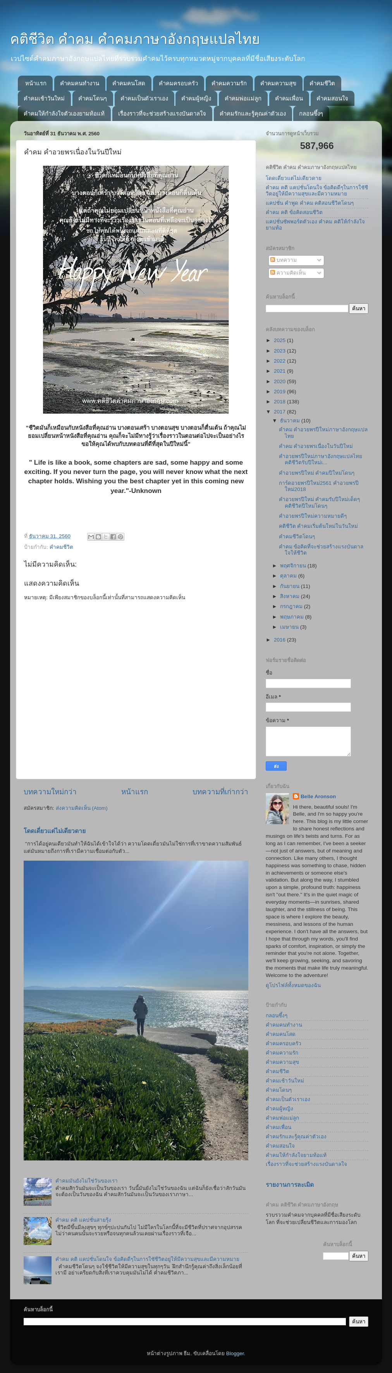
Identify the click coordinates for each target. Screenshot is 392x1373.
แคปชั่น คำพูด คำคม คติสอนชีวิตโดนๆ (310, 203)
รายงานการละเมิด (290, 1184)
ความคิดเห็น (288, 273)
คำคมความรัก (229, 83)
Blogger (235, 1353)
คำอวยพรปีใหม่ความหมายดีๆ (313, 516)
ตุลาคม (289, 576)
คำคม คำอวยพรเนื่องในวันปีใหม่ (316, 446)
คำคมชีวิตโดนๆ (297, 537)
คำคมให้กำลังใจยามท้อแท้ (296, 1155)
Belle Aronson (318, 796)
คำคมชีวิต (322, 83)
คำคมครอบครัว (178, 83)
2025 (280, 340)
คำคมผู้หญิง (196, 98)
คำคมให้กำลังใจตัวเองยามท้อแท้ (64, 113)
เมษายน (290, 627)
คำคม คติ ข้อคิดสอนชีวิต (294, 212)
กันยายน (290, 586)
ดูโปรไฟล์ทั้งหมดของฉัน (293, 985)
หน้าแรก (35, 83)
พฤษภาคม (292, 617)
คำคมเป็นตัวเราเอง (144, 98)
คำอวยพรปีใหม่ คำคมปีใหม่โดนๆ (317, 473)
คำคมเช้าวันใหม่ (44, 98)
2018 (280, 402)
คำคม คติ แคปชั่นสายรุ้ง (83, 1220)
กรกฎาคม (292, 606)
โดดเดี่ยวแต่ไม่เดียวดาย (55, 831)
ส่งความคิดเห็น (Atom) (82, 808)
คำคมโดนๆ (92, 98)
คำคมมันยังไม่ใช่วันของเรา (86, 1181)
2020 (280, 381)
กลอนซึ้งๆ (311, 113)
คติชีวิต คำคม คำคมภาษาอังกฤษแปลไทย (135, 39)
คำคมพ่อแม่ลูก (243, 98)
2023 (280, 351)
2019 (280, 391)
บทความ (283, 260)
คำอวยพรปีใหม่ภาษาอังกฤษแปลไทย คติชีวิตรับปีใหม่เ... (320, 459)
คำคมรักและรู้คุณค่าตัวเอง (253, 113)
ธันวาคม (290, 421)
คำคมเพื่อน (289, 98)
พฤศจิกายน (294, 566)
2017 (280, 412)
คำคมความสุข (278, 83)
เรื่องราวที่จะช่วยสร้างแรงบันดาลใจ (162, 113)
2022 (280, 361)
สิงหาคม (290, 596)
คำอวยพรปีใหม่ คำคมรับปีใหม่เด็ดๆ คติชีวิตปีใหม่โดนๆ (319, 502)
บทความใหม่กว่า (50, 792)
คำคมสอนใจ (332, 98)
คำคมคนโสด (128, 83)
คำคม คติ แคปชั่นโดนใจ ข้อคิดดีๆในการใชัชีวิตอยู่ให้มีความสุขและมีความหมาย (147, 1259)
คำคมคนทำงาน (79, 83)
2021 (280, 371)
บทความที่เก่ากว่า (220, 792)
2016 (280, 640)
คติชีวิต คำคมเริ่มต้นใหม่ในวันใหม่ (318, 526)
